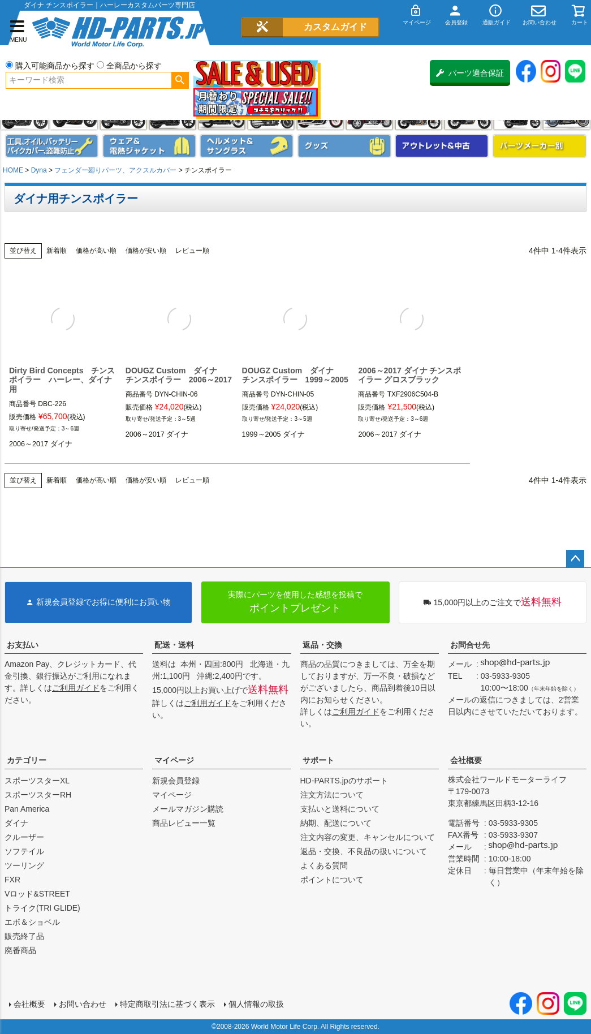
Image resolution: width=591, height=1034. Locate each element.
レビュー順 (192, 251)
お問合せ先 (470, 644)
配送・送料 (174, 644)
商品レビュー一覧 (183, 823)
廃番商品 (20, 950)
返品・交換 (322, 644)
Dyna (39, 170)
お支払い (22, 644)
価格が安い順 (146, 251)
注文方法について (332, 794)
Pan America (27, 808)
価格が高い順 (96, 251)
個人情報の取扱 (256, 1004)
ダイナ (16, 823)
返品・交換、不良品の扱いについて (363, 851)
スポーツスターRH (38, 794)
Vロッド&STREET (37, 893)
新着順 (56, 251)
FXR (12, 879)
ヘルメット (246, 146)
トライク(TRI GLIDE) (42, 907)
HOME (13, 170)
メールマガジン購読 (187, 808)
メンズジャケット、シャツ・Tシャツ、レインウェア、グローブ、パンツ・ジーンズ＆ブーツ (149, 146)
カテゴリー (26, 760)
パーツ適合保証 (470, 72)
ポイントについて (332, 879)
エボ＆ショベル (32, 922)
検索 (180, 80)
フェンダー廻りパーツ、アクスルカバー (115, 170)
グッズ (344, 146)
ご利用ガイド (76, 687)
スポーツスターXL (37, 780)
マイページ (174, 760)
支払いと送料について (339, 808)
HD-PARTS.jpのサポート (344, 780)
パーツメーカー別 (539, 146)
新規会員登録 (176, 780)
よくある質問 (324, 865)
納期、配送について (336, 823)
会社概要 (466, 760)
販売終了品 (24, 936)
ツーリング (24, 865)
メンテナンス (52, 146)
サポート (318, 760)
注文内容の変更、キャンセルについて (367, 837)
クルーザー (24, 837)
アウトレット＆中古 (442, 146)
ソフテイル (24, 851)
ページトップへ (575, 559)
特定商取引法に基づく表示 (167, 1004)
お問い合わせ (82, 1004)
